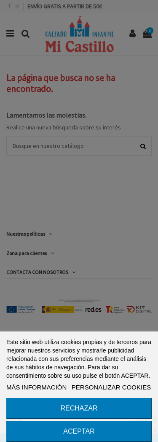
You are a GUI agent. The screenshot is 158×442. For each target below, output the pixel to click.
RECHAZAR (78, 408)
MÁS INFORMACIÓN (36, 387)
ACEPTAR (78, 431)
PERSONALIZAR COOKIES (111, 387)
